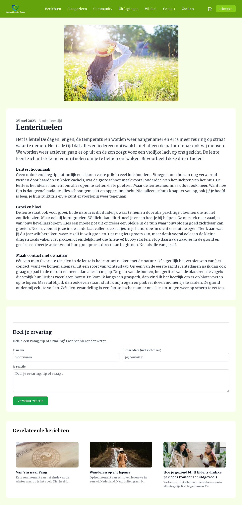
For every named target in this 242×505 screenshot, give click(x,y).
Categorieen (77, 9)
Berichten (53, 9)
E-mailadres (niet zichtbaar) (142, 350)
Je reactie (19, 366)
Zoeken (188, 9)
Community (102, 9)
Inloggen (225, 9)
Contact (169, 9)
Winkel (151, 9)
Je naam (18, 350)
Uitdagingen (129, 9)
